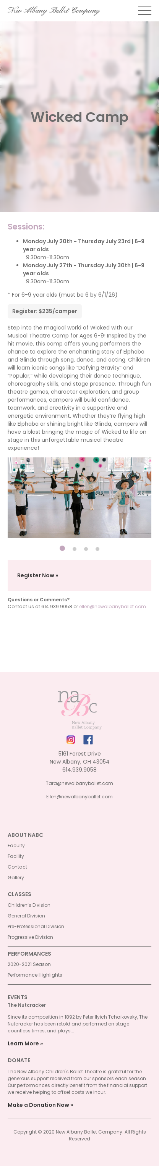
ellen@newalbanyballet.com (112, 606)
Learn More (23, 1043)
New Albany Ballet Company (54, 11)
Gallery (16, 877)
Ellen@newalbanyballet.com (79, 796)
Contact (17, 867)
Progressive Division (30, 937)
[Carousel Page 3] (86, 549)
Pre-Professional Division (36, 926)
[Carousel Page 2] (74, 549)
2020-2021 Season (29, 964)
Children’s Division (29, 905)
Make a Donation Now (38, 1105)
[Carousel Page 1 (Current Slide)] (62, 548)
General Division (26, 915)
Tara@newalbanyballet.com (79, 783)
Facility (16, 856)
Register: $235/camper (44, 311)
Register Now (35, 575)
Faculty (16, 845)
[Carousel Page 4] (97, 549)
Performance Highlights (35, 975)
